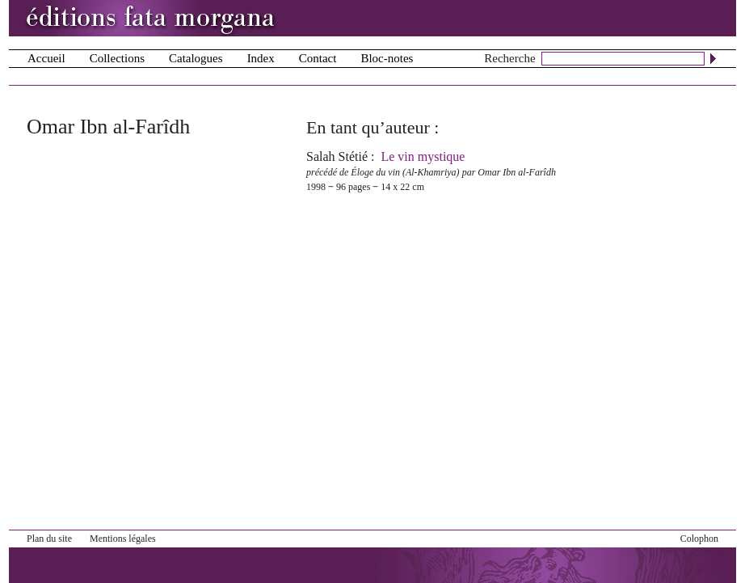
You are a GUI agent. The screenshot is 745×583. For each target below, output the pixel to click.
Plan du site (49, 538)
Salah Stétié (337, 156)
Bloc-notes (386, 58)
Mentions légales (123, 538)
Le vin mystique (423, 156)
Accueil (46, 58)
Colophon (699, 538)
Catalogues (196, 58)
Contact (318, 58)
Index (261, 58)
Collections (117, 58)
